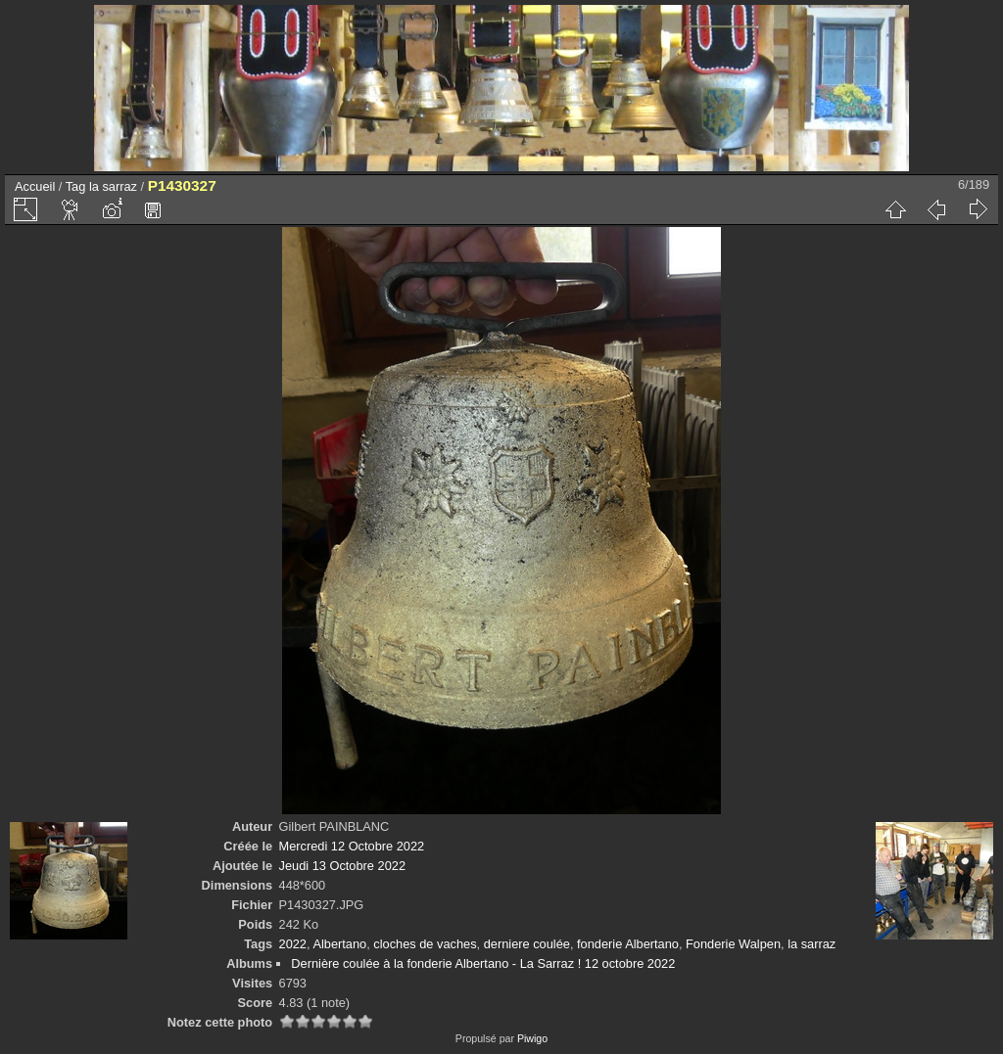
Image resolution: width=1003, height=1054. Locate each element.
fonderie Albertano (628, 944)
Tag (76, 186)
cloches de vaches (424, 944)
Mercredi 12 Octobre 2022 (352, 846)
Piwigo (532, 1038)
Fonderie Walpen (733, 944)
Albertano (339, 944)
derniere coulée (527, 944)
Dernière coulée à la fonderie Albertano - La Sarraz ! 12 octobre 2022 (483, 963)
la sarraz (113, 186)
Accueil (35, 186)
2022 (293, 944)
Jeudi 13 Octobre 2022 (342, 865)
